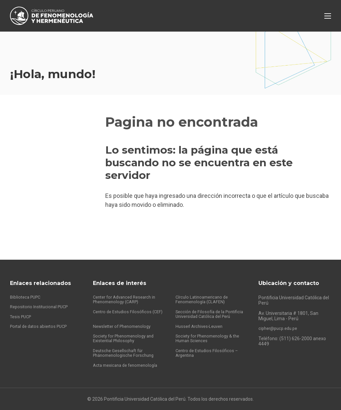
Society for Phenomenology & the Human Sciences (210, 336)
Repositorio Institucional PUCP (41, 297)
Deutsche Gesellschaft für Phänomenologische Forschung (126, 352)
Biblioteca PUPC (27, 287)
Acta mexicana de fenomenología (128, 365)
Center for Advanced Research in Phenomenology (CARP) (128, 289)
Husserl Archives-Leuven (201, 323)
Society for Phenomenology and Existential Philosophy (127, 336)
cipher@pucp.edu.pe (279, 318)
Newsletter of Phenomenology (125, 323)
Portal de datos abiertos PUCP (41, 318)
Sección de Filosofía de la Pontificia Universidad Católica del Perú (210, 308)
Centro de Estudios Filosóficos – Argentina (208, 352)
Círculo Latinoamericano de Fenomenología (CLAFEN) (204, 289)
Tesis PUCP (22, 307)
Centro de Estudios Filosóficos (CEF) (124, 305)
